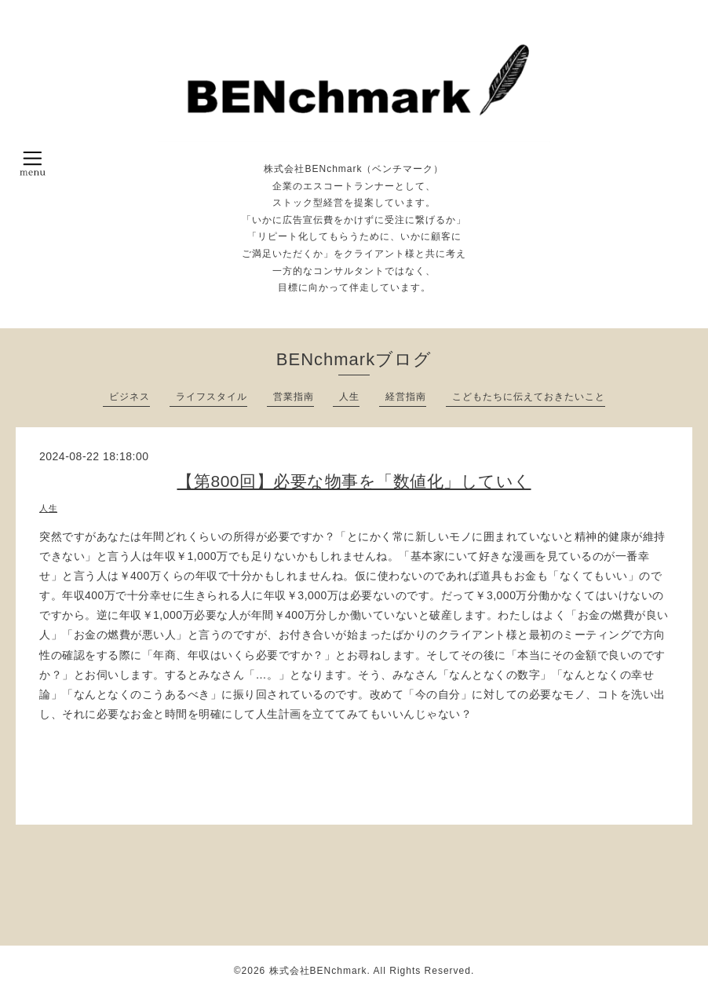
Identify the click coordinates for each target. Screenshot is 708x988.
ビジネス (129, 396)
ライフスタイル (211, 396)
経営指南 (405, 396)
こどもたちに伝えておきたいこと (528, 396)
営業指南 (293, 396)
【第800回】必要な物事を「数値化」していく (354, 481)
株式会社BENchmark (318, 970)
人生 (349, 396)
